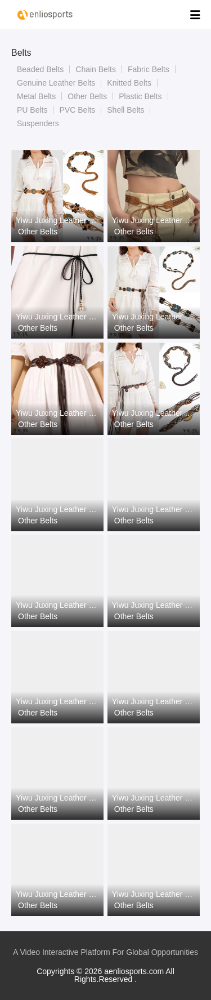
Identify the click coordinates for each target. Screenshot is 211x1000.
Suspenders (38, 123)
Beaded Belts (40, 69)
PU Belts (32, 110)
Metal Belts (36, 96)
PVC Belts (77, 110)
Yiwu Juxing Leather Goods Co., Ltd (57, 220)
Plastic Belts (140, 96)
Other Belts (87, 96)
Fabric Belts (148, 69)
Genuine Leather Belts (56, 83)
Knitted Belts (129, 83)
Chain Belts (95, 69)
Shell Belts (125, 110)
